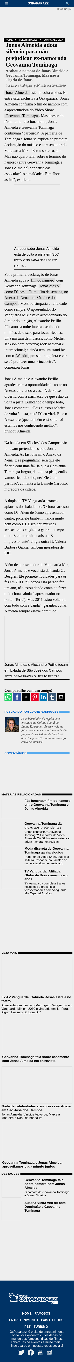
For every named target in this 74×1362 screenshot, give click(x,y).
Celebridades (28, 40)
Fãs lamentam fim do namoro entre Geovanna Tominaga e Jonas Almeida (47, 804)
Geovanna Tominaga (22, 116)
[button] (8, 3)
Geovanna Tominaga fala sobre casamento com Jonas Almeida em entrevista (35, 1059)
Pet (28, 1326)
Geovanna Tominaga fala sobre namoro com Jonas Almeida (45, 1184)
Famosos (42, 1313)
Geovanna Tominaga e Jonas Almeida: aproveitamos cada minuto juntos (32, 1164)
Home (9, 40)
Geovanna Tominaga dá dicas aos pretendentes (43, 825)
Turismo (41, 1326)
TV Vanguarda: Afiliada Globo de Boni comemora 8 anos (46, 875)
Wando (21, 356)
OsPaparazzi (38, 3)
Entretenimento (23, 1320)
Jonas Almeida (53, 40)
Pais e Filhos (52, 1320)
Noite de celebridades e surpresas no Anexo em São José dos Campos (36, 1108)
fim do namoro (42, 280)
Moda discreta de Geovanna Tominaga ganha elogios (47, 850)
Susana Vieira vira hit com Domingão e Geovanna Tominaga (45, 1206)
